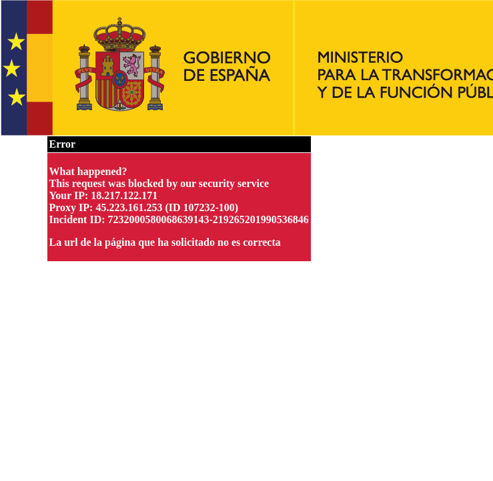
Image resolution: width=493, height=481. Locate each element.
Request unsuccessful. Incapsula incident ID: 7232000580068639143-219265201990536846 (246, 240)
